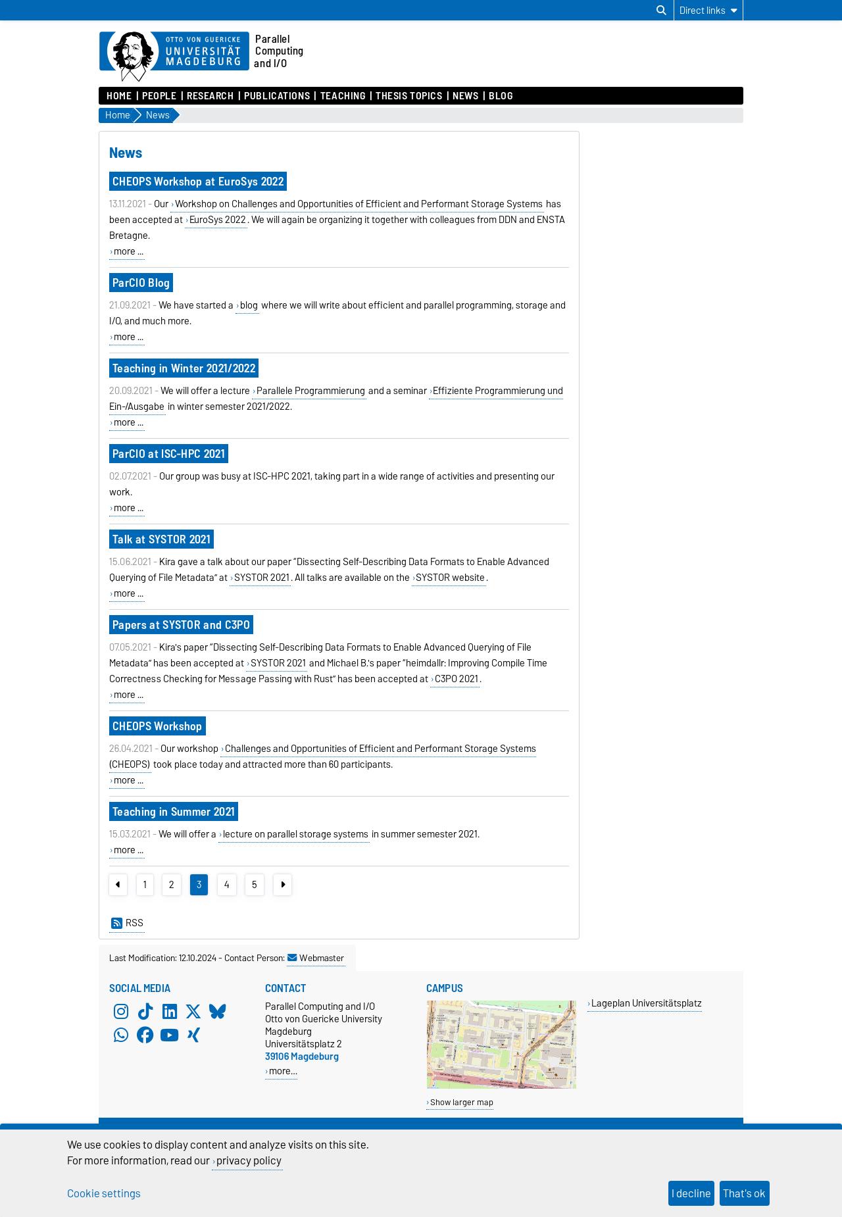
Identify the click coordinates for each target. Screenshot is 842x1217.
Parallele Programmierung (311, 391)
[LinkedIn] (170, 1012)
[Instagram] (121, 1012)
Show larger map (461, 1102)
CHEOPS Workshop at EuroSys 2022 (198, 181)
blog (249, 305)
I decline (691, 1193)
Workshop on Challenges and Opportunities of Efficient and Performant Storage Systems (359, 204)
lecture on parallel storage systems (295, 834)
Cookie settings (104, 1193)
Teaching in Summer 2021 (173, 811)
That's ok (744, 1193)
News (465, 96)
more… (283, 1070)
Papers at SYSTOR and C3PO (181, 624)
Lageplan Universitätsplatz (646, 1003)
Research (210, 96)
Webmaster (315, 958)
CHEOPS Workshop (157, 725)
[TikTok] (145, 1012)
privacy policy (249, 1160)
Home (119, 96)
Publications (277, 96)
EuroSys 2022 (217, 220)
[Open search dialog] (661, 10)
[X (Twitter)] (193, 1012)
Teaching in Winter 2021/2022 (183, 368)
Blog (500, 96)
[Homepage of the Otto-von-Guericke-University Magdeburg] (174, 57)
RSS (127, 923)
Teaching (342, 96)
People (159, 96)
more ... (128, 251)
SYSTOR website (450, 577)
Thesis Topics (409, 96)
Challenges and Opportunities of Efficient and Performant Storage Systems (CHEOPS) (322, 756)
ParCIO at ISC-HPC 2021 (168, 453)
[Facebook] (145, 1035)
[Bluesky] (218, 1012)
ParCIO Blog (141, 282)
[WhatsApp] (121, 1035)
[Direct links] (708, 10)
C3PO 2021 (456, 679)
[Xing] (193, 1035)
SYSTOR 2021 (261, 577)
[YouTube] (170, 1035)
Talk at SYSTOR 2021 (161, 539)
